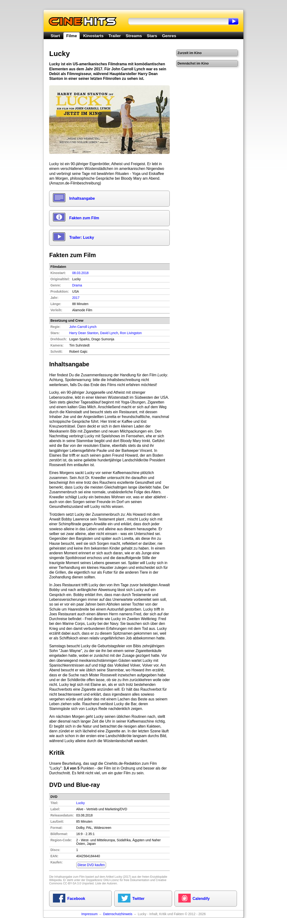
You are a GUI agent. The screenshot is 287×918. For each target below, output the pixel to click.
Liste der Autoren (106, 883)
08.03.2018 (80, 273)
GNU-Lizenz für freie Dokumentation (126, 880)
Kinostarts (93, 35)
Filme (71, 35)
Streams (134, 35)
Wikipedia (55, 880)
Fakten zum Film (84, 218)
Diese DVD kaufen (91, 865)
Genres (169, 35)
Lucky (80, 803)
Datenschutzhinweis (117, 914)
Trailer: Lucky (81, 237)
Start (55, 35)
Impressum (89, 914)
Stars (152, 35)
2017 (76, 298)
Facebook (76, 899)
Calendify (201, 899)
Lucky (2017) (123, 876)
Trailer (114, 35)
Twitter (138, 899)
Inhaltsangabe (82, 198)
